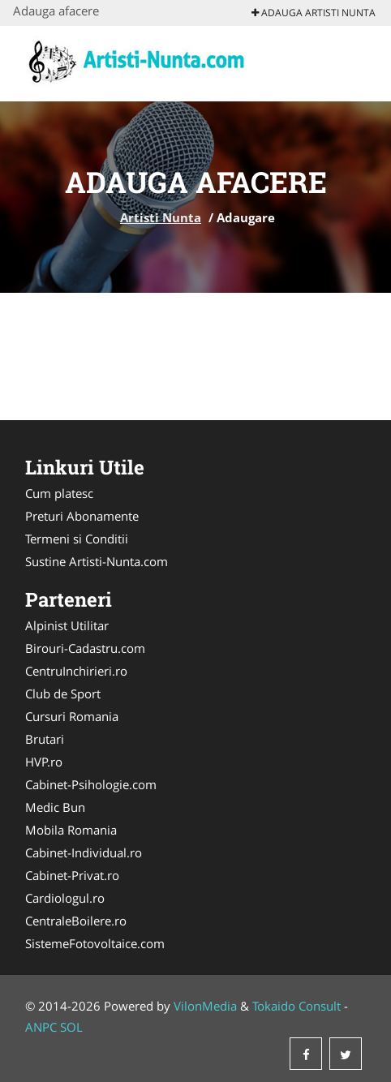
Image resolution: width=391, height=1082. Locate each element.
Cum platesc (59, 493)
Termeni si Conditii (76, 538)
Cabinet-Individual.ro (83, 852)
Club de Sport (63, 693)
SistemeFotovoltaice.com (95, 943)
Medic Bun (55, 807)
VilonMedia (205, 1006)
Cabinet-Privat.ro (72, 875)
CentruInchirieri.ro (76, 670)
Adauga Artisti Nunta (313, 12)
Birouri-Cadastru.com (85, 648)
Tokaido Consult (296, 1006)
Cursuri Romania (71, 716)
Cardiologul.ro (65, 898)
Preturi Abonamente (82, 516)
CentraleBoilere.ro (76, 920)
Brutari (44, 739)
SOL (71, 1027)
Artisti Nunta (160, 217)
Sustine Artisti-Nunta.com (96, 561)
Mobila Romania (71, 829)
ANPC (41, 1027)
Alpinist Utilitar (67, 625)
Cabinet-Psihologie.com (91, 784)
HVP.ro (43, 761)
